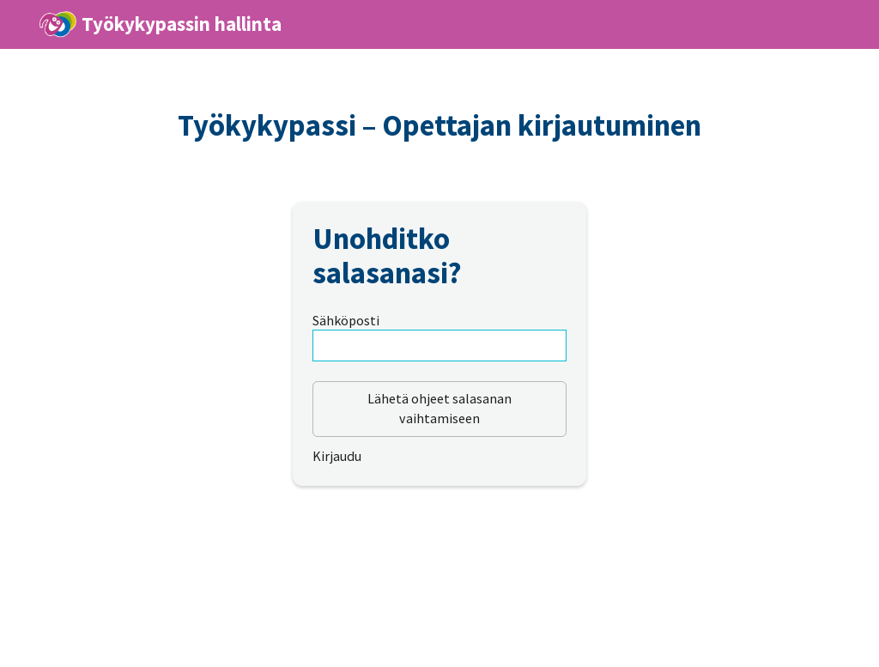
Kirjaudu (336, 455)
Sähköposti (345, 320)
